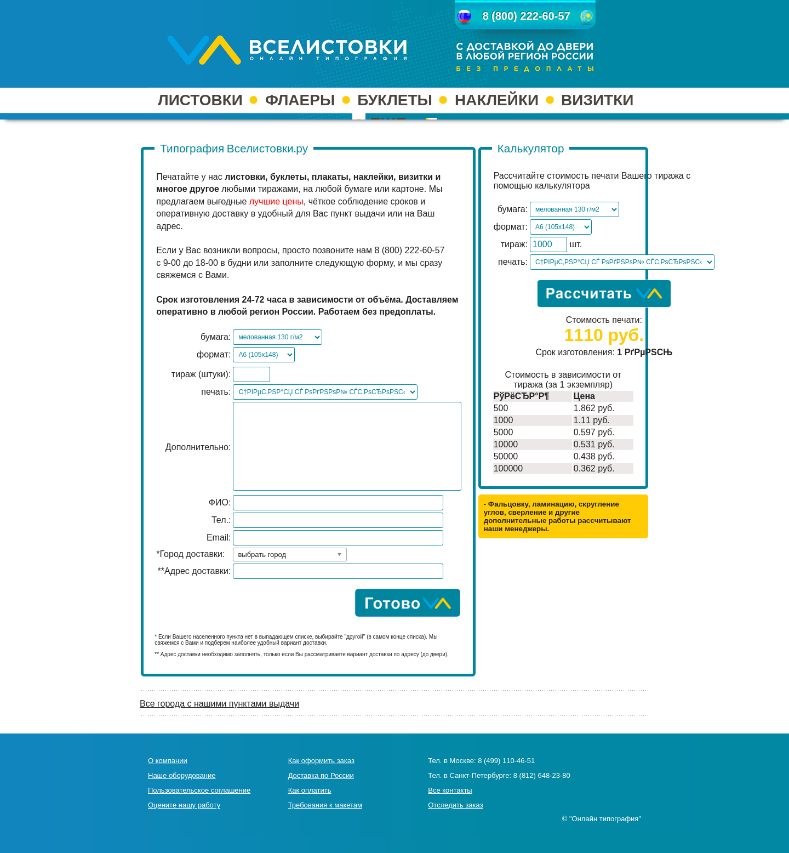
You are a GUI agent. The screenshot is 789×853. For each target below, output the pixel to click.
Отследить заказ (455, 805)
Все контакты (450, 790)
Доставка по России (321, 775)
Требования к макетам (325, 805)
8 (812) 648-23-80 (541, 775)
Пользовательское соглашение (199, 790)
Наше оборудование (181, 775)
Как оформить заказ (321, 761)
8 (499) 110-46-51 (506, 761)
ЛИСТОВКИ (200, 100)
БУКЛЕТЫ (394, 100)
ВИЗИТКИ (597, 100)
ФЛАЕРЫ (300, 100)
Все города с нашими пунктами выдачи (219, 703)
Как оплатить (309, 790)
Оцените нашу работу (184, 805)
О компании (167, 761)
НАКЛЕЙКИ (497, 100)
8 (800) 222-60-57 (526, 16)
